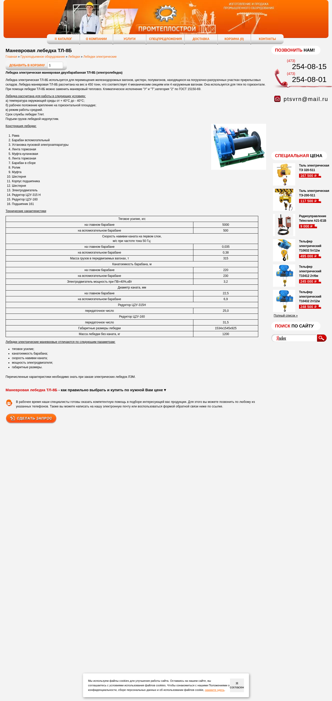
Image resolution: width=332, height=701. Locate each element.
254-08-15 (309, 66)
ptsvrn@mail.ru (306, 99)
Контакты (267, 39)
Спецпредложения (165, 39)
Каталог (63, 39)
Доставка (201, 39)
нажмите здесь (214, 689)
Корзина (234, 39)
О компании (96, 39)
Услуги (129, 39)
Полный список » (286, 315)
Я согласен (237, 685)
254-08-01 (309, 79)
